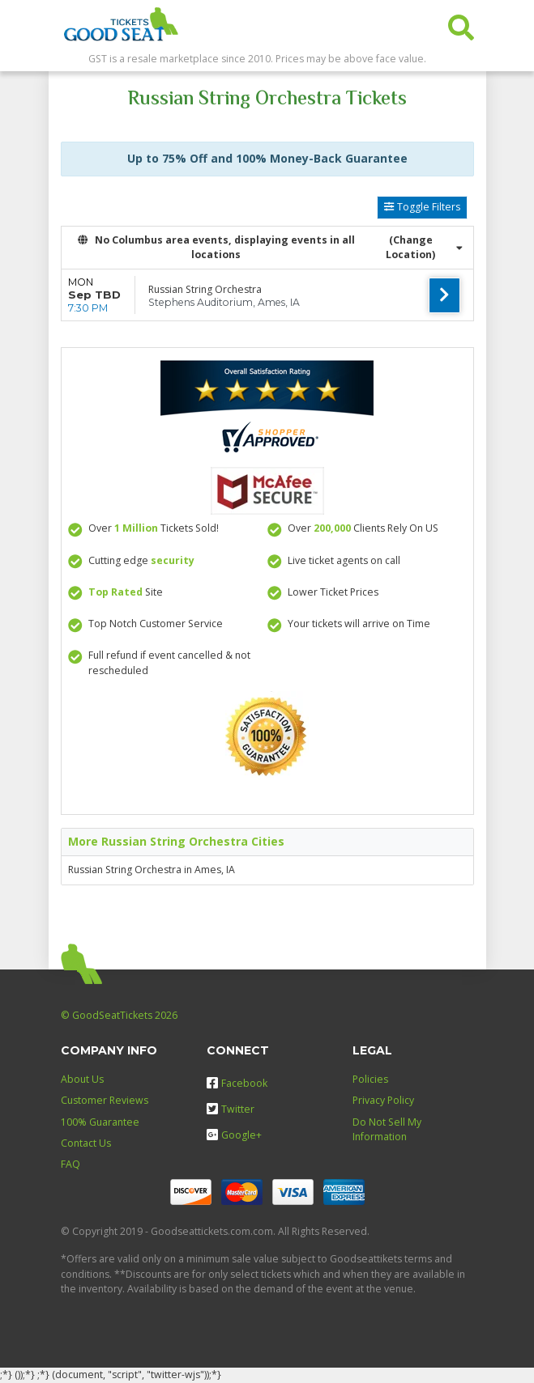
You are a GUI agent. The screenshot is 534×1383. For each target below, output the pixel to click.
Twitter (230, 1109)
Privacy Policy (383, 1100)
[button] (461, 23)
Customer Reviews (104, 1100)
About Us (82, 1079)
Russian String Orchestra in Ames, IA (151, 869)
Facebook (237, 1083)
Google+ (234, 1135)
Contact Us (86, 1143)
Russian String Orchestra (205, 289)
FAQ (70, 1164)
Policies (370, 1079)
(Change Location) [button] (424, 247)
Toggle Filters (421, 207)
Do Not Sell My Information (386, 1129)
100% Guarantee (100, 1122)
